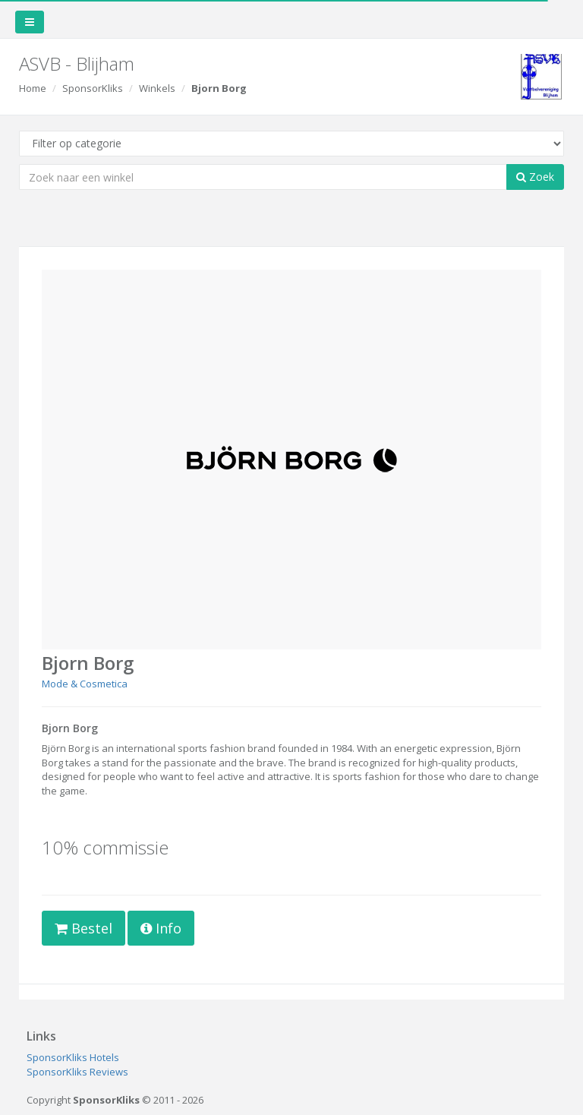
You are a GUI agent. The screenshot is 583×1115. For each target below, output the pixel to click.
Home (32, 88)
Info (160, 928)
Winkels (157, 88)
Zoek (535, 176)
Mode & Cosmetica (85, 683)
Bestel (83, 928)
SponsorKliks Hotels (73, 1057)
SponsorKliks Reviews (77, 1072)
